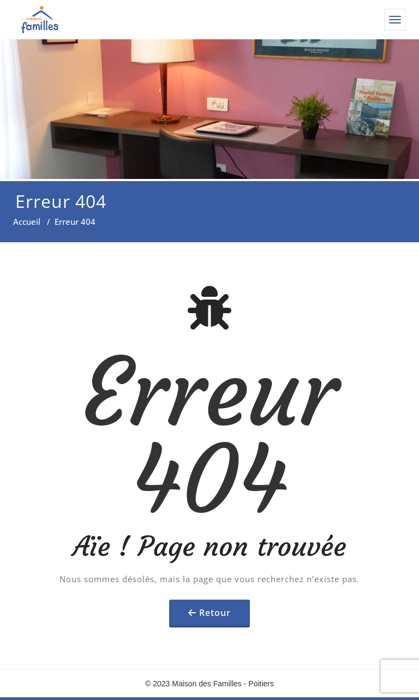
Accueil (26, 221)
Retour (215, 613)
